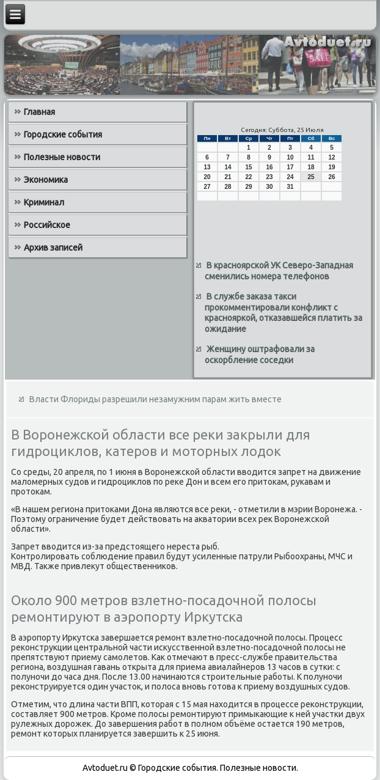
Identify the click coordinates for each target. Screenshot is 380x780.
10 (290, 157)
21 (227, 177)
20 (206, 177)
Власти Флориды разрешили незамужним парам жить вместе (155, 399)
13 (206, 167)
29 (248, 186)
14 (227, 167)
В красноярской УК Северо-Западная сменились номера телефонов (279, 270)
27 (206, 186)
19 (331, 167)
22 (248, 177)
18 (310, 167)
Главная (39, 112)
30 (269, 186)
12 (331, 157)
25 (310, 177)
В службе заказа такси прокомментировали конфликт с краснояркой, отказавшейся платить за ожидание (283, 313)
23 (269, 177)
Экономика (46, 180)
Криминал (44, 202)
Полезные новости (62, 157)
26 (331, 177)
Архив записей (53, 247)
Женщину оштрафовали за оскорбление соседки (260, 354)
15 (248, 167)
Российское (47, 225)
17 (290, 167)
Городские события (63, 134)
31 (290, 186)
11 (310, 157)
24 (290, 177)
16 (269, 167)
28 (227, 186)
